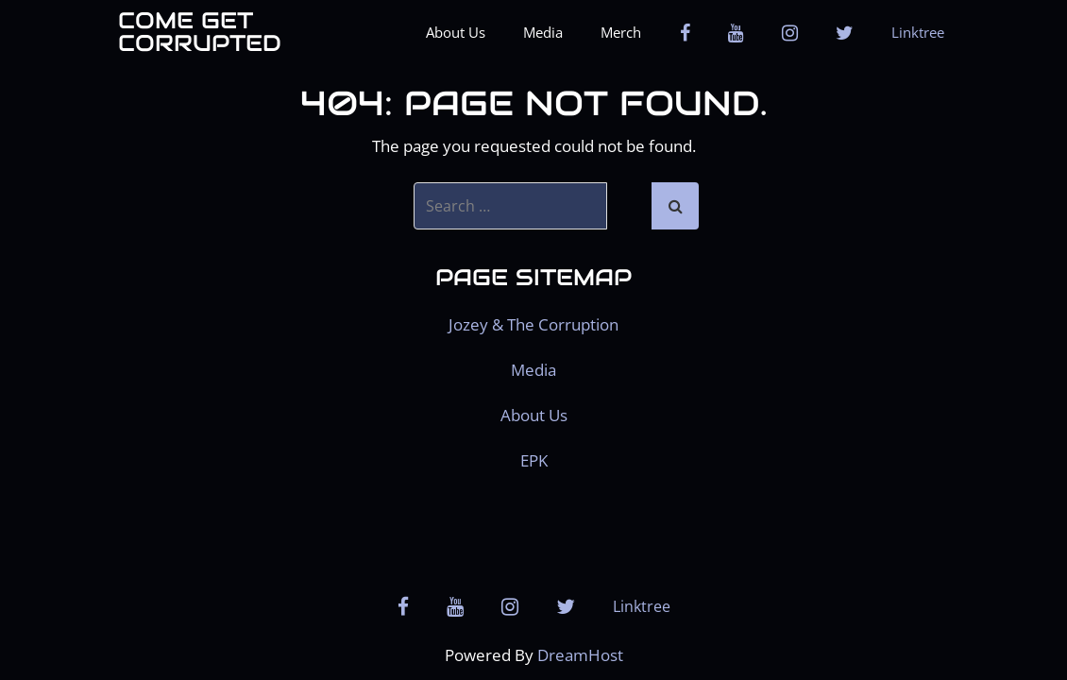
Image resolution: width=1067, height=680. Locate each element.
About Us (455, 32)
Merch (621, 32)
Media (543, 32)
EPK (534, 460)
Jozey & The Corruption (533, 324)
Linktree (917, 32)
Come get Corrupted (199, 32)
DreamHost (580, 655)
